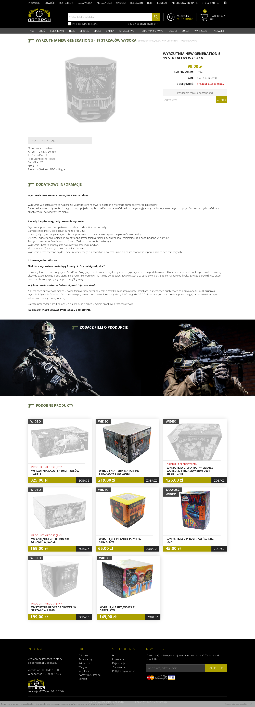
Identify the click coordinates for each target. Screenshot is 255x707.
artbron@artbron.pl (185, 2)
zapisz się (216, 668)
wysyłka (121, 2)
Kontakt (83, 678)
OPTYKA (110, 30)
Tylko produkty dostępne (83, 23)
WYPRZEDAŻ (201, 30)
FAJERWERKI (218, 30)
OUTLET (185, 30)
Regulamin (84, 671)
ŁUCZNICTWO (57, 30)
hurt (150, 2)
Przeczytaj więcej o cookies (236, 704)
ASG (32, 30)
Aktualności (85, 663)
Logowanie (118, 659)
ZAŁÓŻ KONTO (184, 19)
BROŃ (42, 30)
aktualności (104, 2)
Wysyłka (83, 667)
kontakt (162, 2)
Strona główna (144, 40)
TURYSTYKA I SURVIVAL (152, 30)
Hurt (114, 655)
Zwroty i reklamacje (90, 674)
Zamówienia (119, 667)
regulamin (136, 2)
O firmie (83, 655)
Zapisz (221, 100)
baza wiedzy (85, 2)
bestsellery (66, 2)
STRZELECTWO (126, 30)
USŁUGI (173, 30)
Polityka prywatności (123, 671)
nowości (50, 2)
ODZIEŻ (97, 30)
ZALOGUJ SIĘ (183, 16)
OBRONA (84, 30)
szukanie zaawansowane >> (143, 23)
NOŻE (72, 30)
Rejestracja (118, 663)
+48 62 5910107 (211, 2)
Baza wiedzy (85, 659)
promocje (34, 2)
